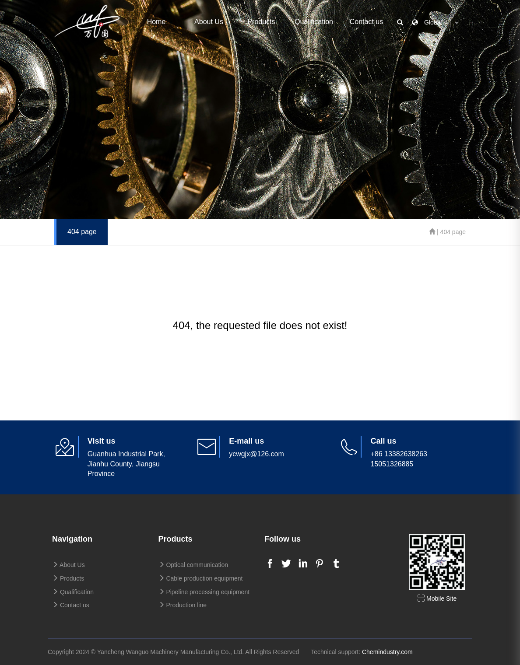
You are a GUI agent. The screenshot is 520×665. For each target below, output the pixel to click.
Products (261, 21)
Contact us (366, 21)
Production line (182, 605)
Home (156, 21)
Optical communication (193, 564)
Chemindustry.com (387, 651)
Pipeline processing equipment (204, 591)
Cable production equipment (200, 578)
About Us (208, 21)
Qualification (314, 21)
